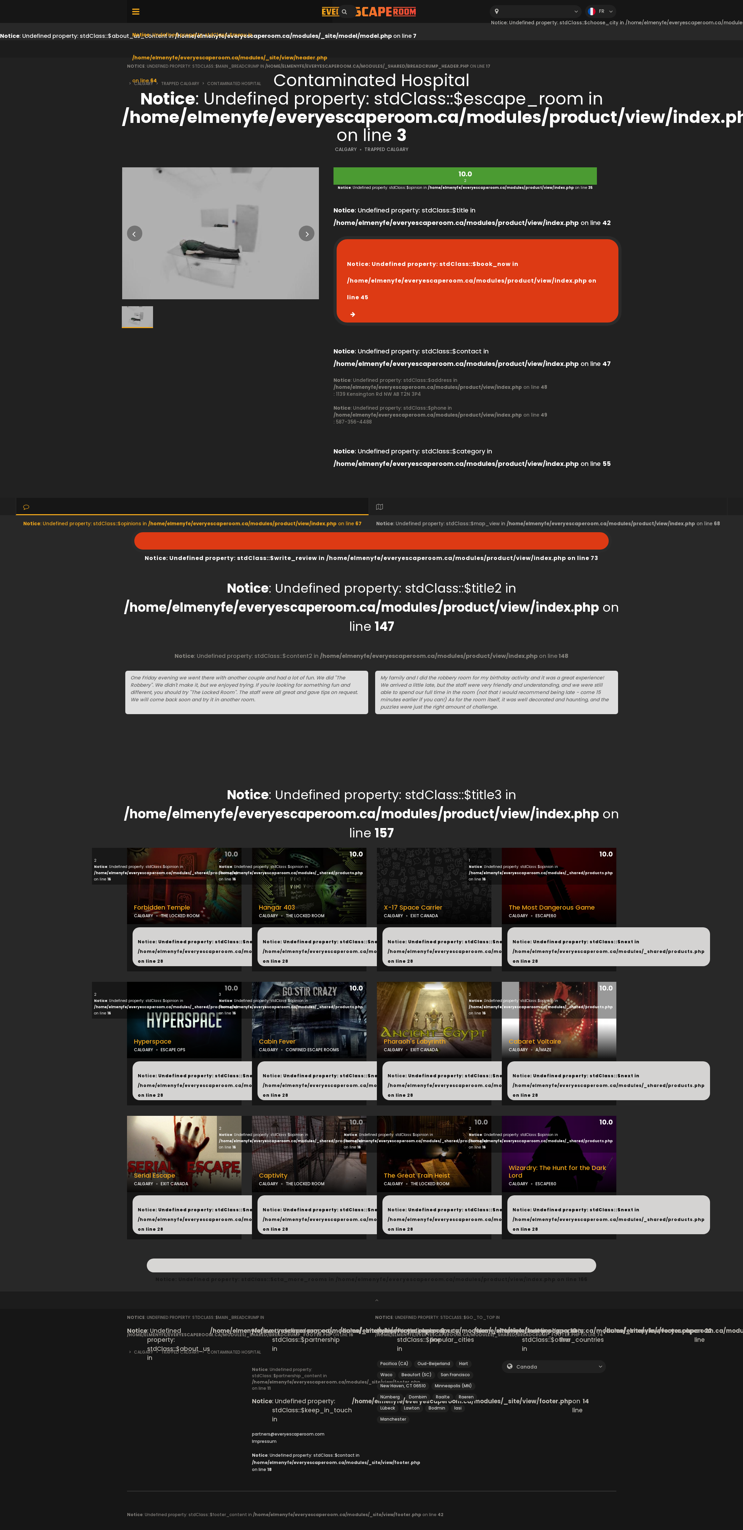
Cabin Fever (277, 1041)
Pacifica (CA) (394, 1363)
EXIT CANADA (424, 916)
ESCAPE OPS (173, 1050)
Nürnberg (390, 1397)
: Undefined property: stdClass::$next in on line (234, 951)
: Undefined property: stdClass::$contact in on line (336, 1462)
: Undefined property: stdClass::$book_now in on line (472, 280)
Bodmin (437, 1408)
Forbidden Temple (162, 907)
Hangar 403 (277, 907)
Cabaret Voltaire (535, 1041)
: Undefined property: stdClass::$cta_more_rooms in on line (371, 1265)
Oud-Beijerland (433, 1363)
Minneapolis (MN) (453, 1386)
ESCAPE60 (545, 916)
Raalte (443, 1397)
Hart (463, 1363)
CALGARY (346, 149)
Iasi (458, 1408)
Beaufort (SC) (417, 1375)
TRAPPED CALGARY (386, 149)
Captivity (273, 1175)
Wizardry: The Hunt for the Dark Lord (557, 1172)
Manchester (393, 1419)
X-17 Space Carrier (413, 907)
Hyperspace (152, 1041)
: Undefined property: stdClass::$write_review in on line (371, 541)
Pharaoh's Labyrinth (415, 1041)
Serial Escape (154, 1175)
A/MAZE (543, 1050)
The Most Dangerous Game (552, 907)
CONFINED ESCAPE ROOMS (312, 1050)
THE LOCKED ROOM (180, 916)
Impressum (264, 1441)
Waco (386, 1375)
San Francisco (455, 1375)
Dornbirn (418, 1397)
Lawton (412, 1408)
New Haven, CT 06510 (403, 1386)
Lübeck (387, 1408)
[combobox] (536, 11)
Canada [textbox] (526, 1367)
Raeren (466, 1397)
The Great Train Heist (417, 1175)
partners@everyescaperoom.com (288, 1434)
